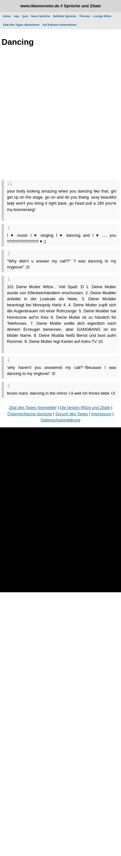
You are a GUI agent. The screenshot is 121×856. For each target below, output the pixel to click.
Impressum (101, 413)
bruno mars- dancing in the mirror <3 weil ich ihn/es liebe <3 (61, 393)
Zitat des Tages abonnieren (21, 24)
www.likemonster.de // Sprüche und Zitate (60, 5)
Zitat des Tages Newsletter (33, 407)
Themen (84, 16)
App (16, 16)
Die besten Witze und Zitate (85, 407)
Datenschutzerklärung (60, 420)
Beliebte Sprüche (64, 16)
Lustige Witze (102, 16)
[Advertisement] (59, 114)
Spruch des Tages (71, 413)
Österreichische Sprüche (29, 413)
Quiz (25, 16)
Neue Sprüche (40, 16)
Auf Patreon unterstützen (59, 24)
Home (7, 16)
